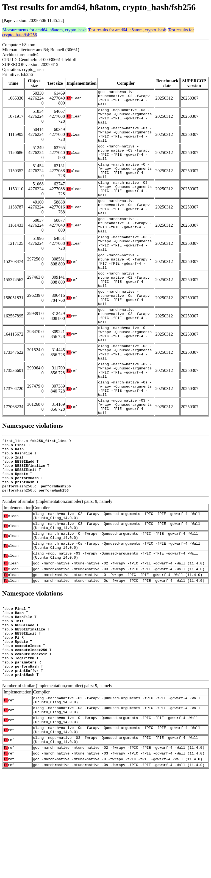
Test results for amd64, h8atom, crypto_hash (127, 30)
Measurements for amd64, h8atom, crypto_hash (44, 30)
